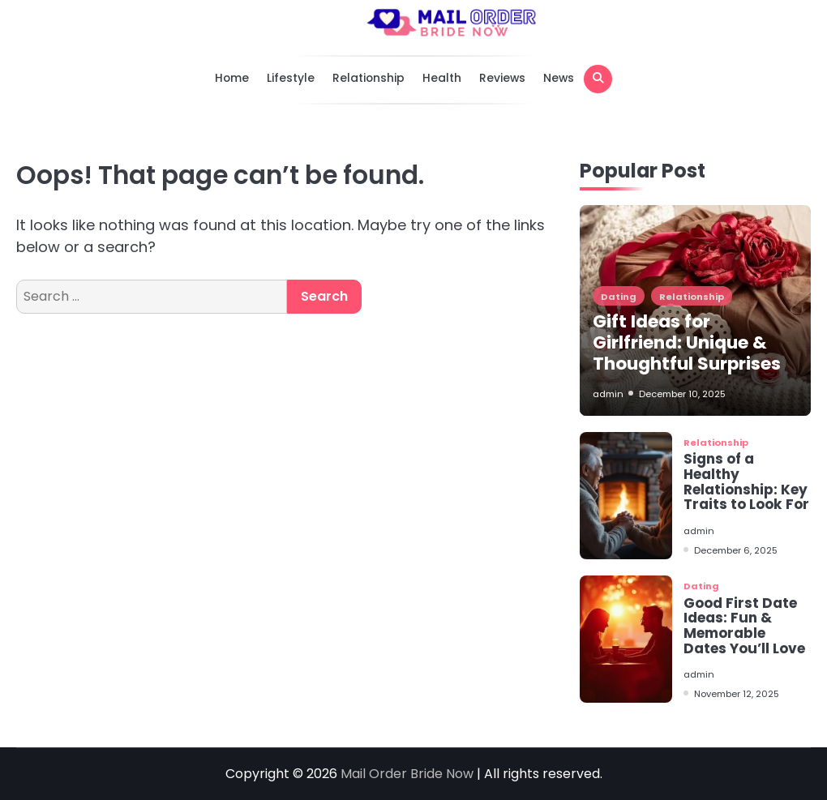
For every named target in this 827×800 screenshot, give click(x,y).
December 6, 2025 (736, 550)
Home (232, 78)
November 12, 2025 (736, 693)
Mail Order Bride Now (409, 773)
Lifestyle (291, 78)
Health (441, 78)
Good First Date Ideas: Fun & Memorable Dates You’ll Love (744, 625)
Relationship (368, 78)
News (558, 78)
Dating (618, 296)
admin (608, 393)
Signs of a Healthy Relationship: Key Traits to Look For (746, 481)
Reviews (502, 78)
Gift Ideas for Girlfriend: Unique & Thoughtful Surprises (687, 342)
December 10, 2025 (682, 393)
